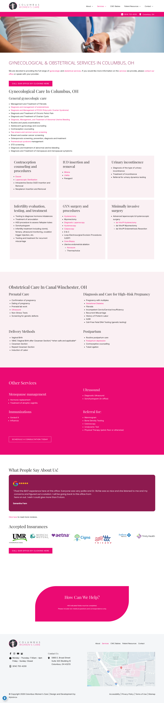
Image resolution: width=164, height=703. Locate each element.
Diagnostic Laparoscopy (75, 222)
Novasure (71, 247)
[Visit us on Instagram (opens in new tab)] (14, 653)
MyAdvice (13, 697)
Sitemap (151, 694)
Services (105, 643)
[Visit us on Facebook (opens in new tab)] (10, 653)
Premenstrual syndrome (22, 141)
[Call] (129, 14)
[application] (96, 6)
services (125, 71)
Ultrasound (16, 310)
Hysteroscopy (70, 225)
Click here (13, 517)
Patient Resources (129, 643)
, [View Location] (148, 14)
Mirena (67, 172)
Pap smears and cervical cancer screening (30, 132)
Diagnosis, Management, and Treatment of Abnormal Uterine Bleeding (42, 119)
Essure (18, 176)
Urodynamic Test (92, 427)
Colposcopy (69, 229)
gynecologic (55, 71)
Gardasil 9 (14, 417)
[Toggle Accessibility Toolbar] (4, 698)
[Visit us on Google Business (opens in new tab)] (21, 653)
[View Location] (140, 14)
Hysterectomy (70, 216)
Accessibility (112, 694)
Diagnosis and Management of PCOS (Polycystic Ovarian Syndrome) (41, 110)
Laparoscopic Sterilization (26, 180)
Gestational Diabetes (95, 303)
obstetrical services (74, 71)
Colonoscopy (90, 424)
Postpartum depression (96, 341)
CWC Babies (115, 643)
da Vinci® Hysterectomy (126, 222)
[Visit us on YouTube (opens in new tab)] (18, 653)
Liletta (67, 175)
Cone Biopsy (70, 241)
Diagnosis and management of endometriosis (31, 107)
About (98, 643)
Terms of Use (140, 694)
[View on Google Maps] (121, 669)
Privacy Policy (126, 694)
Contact (141, 643)
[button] (30, 83)
